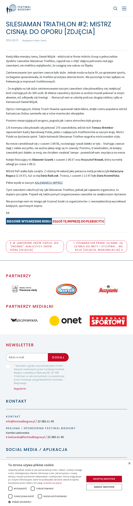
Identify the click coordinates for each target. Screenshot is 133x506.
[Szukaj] (115, 8)
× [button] (129, 463)
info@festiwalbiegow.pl (20, 421)
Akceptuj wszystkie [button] (104, 478)
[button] (45, 502)
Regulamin (20, 388)
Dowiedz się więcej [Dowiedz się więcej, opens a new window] (52, 483)
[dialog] (66, 483)
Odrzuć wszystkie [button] (104, 487)
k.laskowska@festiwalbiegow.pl (25, 437)
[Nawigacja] (124, 8)
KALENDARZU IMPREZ (49, 183)
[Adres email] (27, 357)
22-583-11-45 (45, 421)
